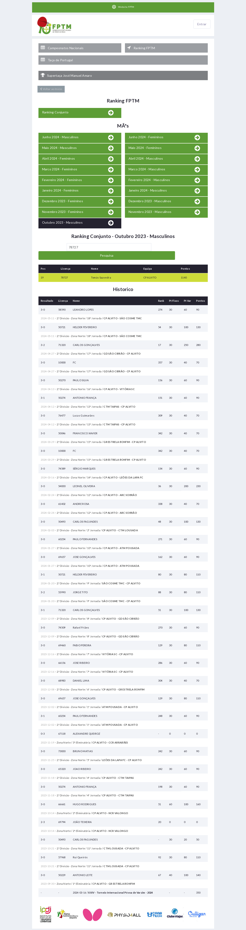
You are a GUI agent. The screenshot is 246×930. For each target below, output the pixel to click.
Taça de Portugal (57, 55)
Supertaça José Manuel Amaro (66, 68)
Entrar (202, 24)
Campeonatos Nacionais (62, 45)
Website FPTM (123, 7)
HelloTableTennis (138, 928)
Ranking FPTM (141, 45)
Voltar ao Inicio (50, 81)
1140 (184, 261)
